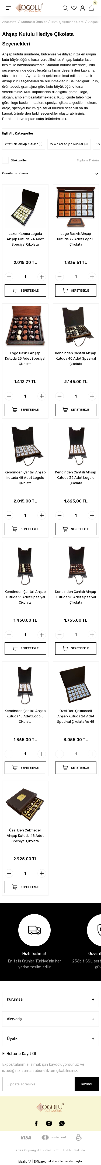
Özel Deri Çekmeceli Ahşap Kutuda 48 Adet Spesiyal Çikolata (25, 835)
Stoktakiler (19, 160)
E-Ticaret (40, 1161)
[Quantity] (25, 276)
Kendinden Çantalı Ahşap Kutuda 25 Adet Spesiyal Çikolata (75, 597)
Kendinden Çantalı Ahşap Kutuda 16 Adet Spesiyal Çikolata (25, 597)
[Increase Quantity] (41, 276)
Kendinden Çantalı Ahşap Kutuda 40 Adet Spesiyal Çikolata (75, 358)
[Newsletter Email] (50, 1084)
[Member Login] (83, 8)
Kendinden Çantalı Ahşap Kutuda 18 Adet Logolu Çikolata (25, 716)
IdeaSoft (24, 1161)
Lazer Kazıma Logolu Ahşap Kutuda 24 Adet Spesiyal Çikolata (25, 239)
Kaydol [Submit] (86, 1084)
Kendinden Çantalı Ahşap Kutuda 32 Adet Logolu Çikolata (75, 477)
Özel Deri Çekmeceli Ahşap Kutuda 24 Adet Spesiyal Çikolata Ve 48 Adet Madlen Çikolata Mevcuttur (75, 716)
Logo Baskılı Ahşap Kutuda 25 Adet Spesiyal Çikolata (25, 358)
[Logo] (30, 8)
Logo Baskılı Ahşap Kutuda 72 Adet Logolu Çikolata (76, 239)
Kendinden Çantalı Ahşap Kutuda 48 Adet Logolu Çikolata (25, 477)
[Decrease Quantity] (9, 276)
